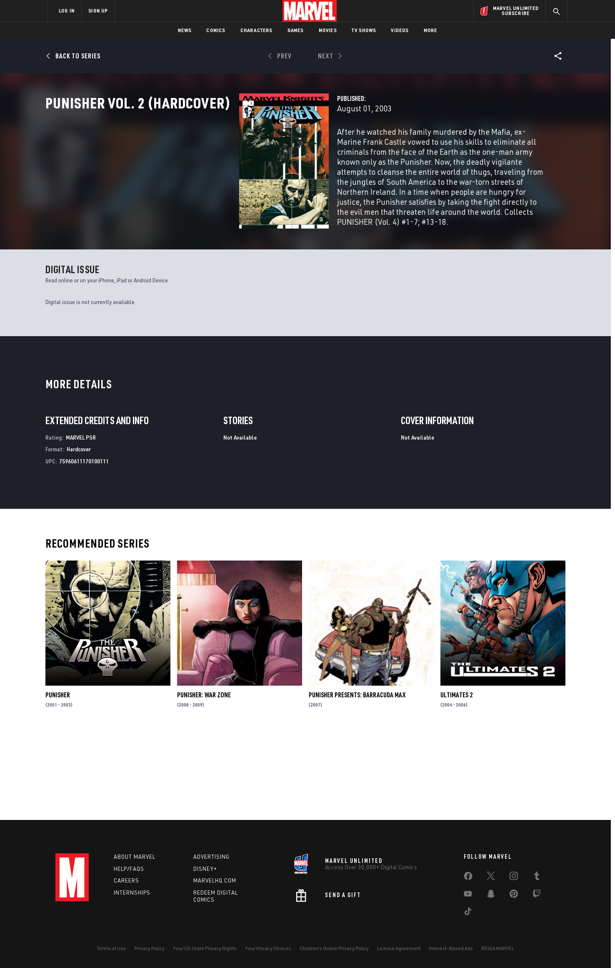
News (185, 30)
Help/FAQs (129, 868)
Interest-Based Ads (451, 948)
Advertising (211, 856)
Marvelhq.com (214, 880)
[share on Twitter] (491, 877)
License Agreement (399, 948)
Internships (132, 892)
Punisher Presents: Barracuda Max (357, 780)
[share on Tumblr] (536, 877)
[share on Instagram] (514, 877)
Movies (328, 30)
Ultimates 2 (456, 780)
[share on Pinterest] (514, 895)
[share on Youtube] (468, 895)
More (431, 30)
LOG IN (67, 11)
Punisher (57, 780)
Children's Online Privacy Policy (334, 948)
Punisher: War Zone (204, 780)
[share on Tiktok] (468, 913)
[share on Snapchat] (491, 895)
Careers (126, 880)
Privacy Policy (149, 948)
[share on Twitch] (536, 895)
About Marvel (134, 856)
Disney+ (205, 868)
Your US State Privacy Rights (205, 948)
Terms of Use (111, 948)
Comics (215, 30)
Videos (399, 30)
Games (296, 30)
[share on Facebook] (468, 878)
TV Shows (364, 30)
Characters (256, 30)
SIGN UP (98, 11)
